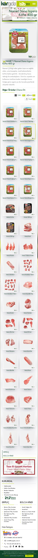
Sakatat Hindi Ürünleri (29, 520)
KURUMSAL (7, 481)
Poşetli (30, 99)
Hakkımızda (7, 486)
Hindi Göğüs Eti (27, 507)
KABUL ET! (29, 555)
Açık (30, 95)
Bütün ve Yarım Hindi (28, 511)
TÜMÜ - (19, 95)
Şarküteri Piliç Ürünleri (11, 511)
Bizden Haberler (9, 490)
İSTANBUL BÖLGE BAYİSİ (13, 537)
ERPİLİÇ (6, 452)
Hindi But (25, 509)
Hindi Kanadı (26, 517)
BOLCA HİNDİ (8, 456)
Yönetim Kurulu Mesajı (11, 495)
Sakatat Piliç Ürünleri (10, 517)
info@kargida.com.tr (12, 540)
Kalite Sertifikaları (9, 488)
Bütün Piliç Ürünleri (10, 507)
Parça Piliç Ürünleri (10, 509)
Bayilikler (7, 492)
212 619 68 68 (12, 544)
